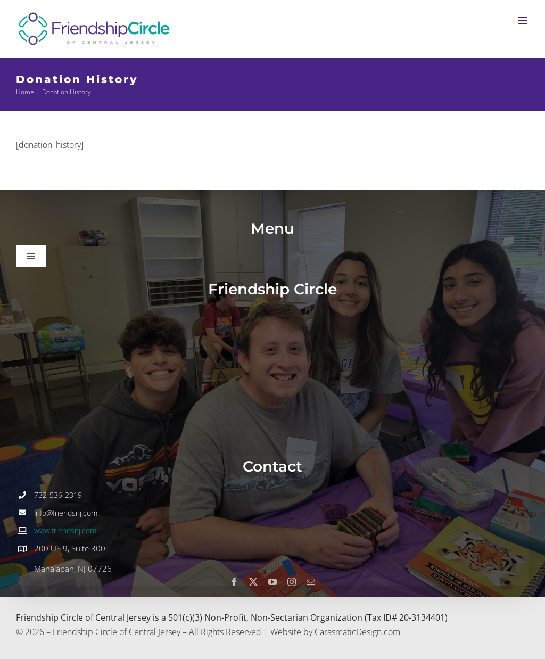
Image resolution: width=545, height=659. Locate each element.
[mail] (311, 582)
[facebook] (234, 582)
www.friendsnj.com (65, 530)
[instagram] (291, 582)
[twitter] (253, 582)
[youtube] (272, 582)
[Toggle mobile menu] (523, 20)
